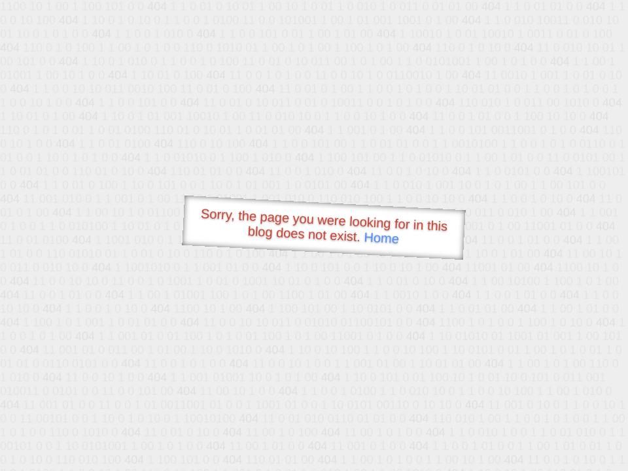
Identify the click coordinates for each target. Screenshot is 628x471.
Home (381, 238)
